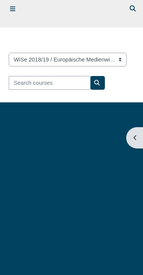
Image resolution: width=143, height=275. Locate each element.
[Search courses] (50, 83)
